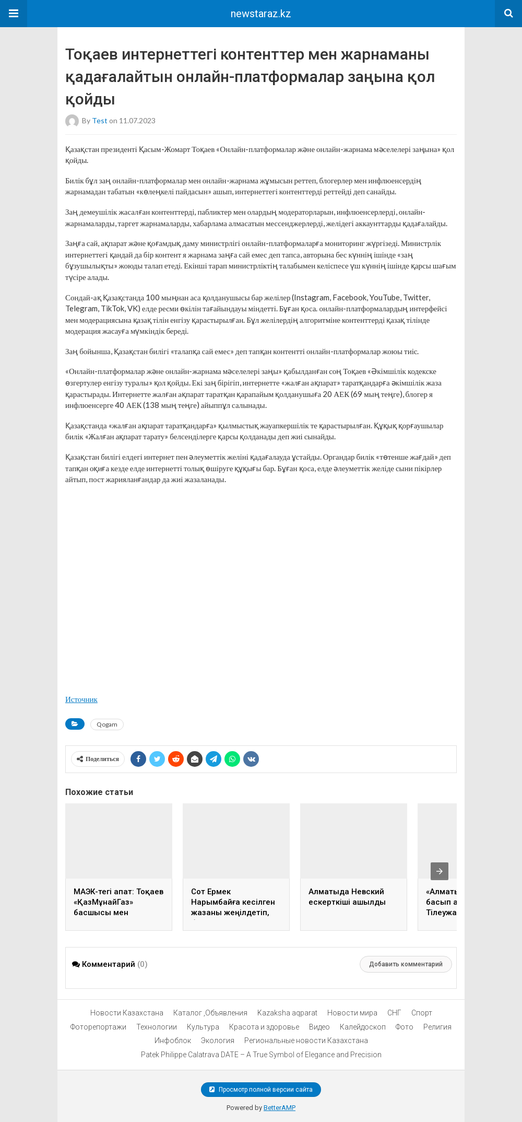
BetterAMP (279, 1108)
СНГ (394, 1013)
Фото (404, 1027)
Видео (319, 1027)
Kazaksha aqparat (287, 1013)
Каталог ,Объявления (210, 1013)
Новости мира (352, 1013)
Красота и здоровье (264, 1027)
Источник (81, 699)
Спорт (421, 1013)
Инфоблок (173, 1040)
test (100, 119)
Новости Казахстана (126, 1013)
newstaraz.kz (261, 13)
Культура (203, 1027)
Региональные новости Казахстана (306, 1040)
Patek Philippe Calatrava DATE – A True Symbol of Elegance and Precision (261, 1054)
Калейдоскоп (363, 1027)
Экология (217, 1040)
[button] (13, 13)
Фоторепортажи (98, 1027)
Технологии (156, 1027)
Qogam (107, 724)
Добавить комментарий (406, 964)
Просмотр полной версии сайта (261, 1089)
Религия (437, 1027)
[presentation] (439, 871)
